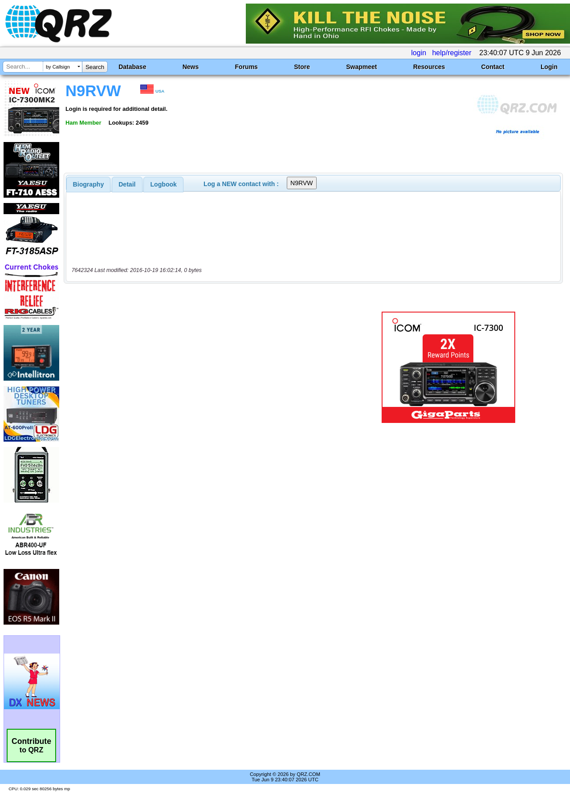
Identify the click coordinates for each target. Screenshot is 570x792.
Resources (429, 66)
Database (132, 66)
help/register (451, 53)
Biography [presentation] (88, 184)
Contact (493, 66)
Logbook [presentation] (164, 184)
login (418, 53)
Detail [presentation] (126, 184)
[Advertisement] (206, 367)
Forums (246, 66)
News (191, 66)
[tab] (88, 184)
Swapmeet (361, 66)
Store (302, 66)
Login (549, 66)
